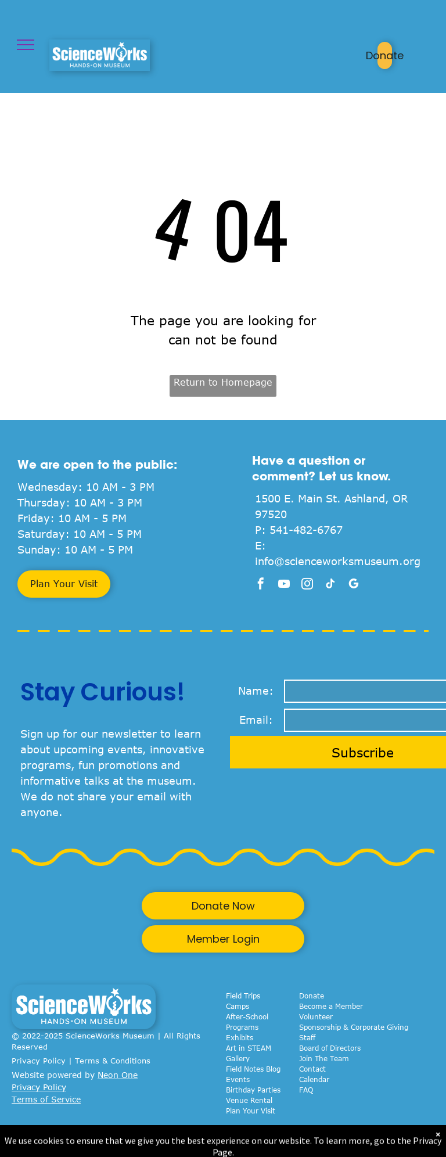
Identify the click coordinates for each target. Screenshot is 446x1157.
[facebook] (260, 585)
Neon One (118, 1075)
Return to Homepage (223, 382)
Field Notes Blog (253, 1069)
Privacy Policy (39, 1060)
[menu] (25, 45)
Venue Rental (249, 1100)
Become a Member (331, 1006)
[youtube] (284, 585)
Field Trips (243, 995)
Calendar (314, 1079)
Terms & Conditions (112, 1060)
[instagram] (307, 585)
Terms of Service (46, 1099)
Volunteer (316, 1016)
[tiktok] (330, 585)
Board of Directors (330, 1048)
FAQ (306, 1090)
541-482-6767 (306, 529)
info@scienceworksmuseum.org (337, 561)
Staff (307, 1037)
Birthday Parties (253, 1090)
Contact (312, 1069)
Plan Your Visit (250, 1110)
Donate (311, 995)
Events (238, 1079)
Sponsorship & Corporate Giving (353, 1027)
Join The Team (324, 1058)
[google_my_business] (353, 585)
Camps (237, 1006)
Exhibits (239, 1037)
